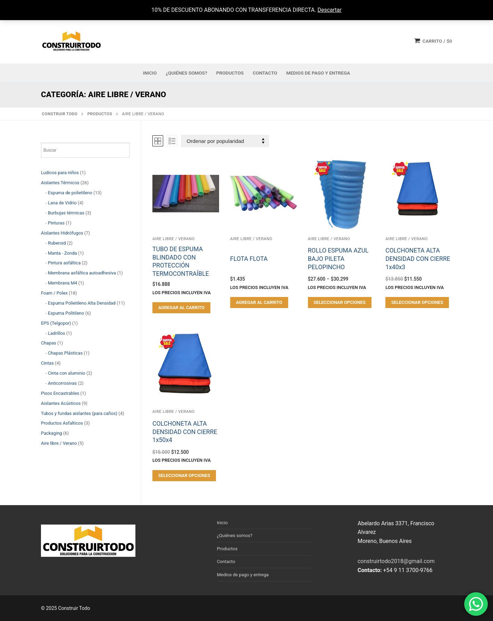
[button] (181, 307)
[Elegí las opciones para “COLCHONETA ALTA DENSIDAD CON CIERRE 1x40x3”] (417, 302)
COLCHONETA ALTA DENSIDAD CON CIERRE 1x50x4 (184, 432)
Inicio (222, 522)
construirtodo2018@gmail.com (396, 561)
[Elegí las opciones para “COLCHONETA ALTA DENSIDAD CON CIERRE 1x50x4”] (184, 475)
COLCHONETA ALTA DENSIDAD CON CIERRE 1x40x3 (417, 259)
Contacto (226, 561)
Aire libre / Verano (173, 238)
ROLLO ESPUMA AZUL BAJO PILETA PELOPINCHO (338, 259)
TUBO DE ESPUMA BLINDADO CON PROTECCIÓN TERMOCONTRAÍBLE (180, 261)
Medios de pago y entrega (243, 574)
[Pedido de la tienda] (225, 141)
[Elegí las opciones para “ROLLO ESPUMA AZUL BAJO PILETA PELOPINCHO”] (339, 302)
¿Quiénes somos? (234, 535)
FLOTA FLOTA (249, 258)
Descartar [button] (329, 10)
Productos (227, 548)
